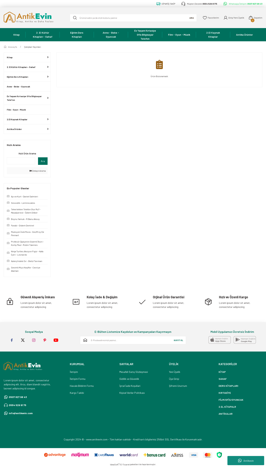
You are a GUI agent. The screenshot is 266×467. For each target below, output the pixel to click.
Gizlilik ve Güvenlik (129, 378)
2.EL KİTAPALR (227, 406)
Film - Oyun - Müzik (16, 109)
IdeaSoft (114, 464)
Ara (43, 161)
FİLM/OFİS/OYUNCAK (231, 399)
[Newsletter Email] (133, 340)
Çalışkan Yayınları (32, 47)
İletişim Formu (77, 378)
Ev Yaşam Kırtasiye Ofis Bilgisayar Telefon (24, 98)
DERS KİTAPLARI (228, 385)
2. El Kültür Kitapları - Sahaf (21, 67)
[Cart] (255, 18)
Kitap (9, 57)
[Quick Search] (21, 160)
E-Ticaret (125, 464)
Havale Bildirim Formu (82, 385)
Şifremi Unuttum (178, 385)
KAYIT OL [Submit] (178, 340)
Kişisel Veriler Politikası (132, 392)
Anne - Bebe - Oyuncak (18, 86)
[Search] (133, 18)
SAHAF (223, 378)
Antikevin (246, 461)
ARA (190, 18)
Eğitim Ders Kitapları (17, 76)
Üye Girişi (174, 378)
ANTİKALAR (226, 413)
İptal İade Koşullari (129, 385)
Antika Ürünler (14, 129)
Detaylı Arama (38, 170)
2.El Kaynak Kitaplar (17, 119)
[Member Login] (233, 18)
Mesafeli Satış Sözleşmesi (133, 371)
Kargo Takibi (77, 392)
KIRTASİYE (225, 392)
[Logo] (34, 18)
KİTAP (222, 371)
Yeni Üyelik (174, 371)
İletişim (74, 371)
